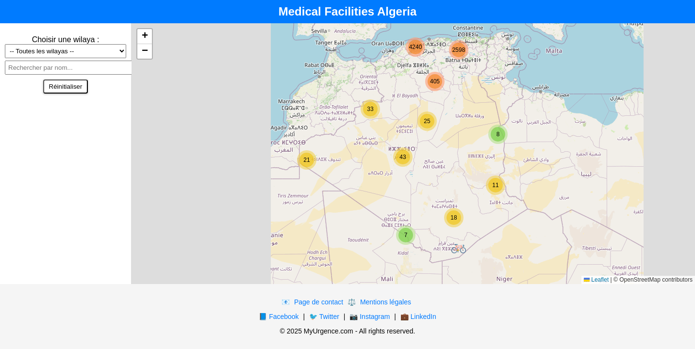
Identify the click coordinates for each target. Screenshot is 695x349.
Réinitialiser (66, 86)
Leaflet (596, 279)
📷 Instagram (369, 316)
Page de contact (318, 302)
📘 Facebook (278, 316)
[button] (458, 248)
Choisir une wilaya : (65, 39)
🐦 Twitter (324, 316)
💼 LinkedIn (418, 316)
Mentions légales (385, 302)
